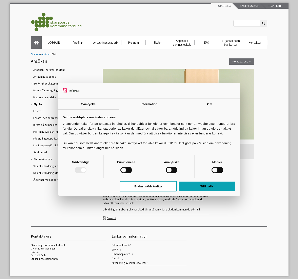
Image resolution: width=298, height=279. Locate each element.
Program (133, 42)
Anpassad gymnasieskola (182, 42)
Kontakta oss (240, 61)
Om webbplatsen (121, 254)
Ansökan (78, 42)
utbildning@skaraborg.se (44, 259)
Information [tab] (149, 104)
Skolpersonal (249, 6)
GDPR (115, 249)
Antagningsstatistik (105, 42)
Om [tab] (209, 104)
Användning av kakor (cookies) (129, 263)
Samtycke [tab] (88, 104)
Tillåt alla (206, 186)
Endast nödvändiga (148, 186)
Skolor (158, 42)
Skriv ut (111, 218)
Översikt (116, 258)
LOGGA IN (54, 42)
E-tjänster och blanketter (231, 42)
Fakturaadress (119, 245)
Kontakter (255, 42)
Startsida (224, 6)
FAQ (206, 42)
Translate (275, 6)
